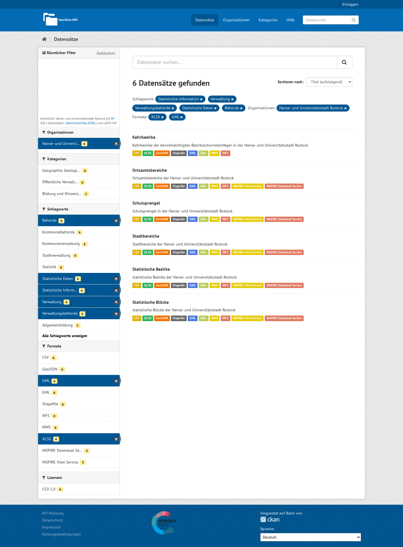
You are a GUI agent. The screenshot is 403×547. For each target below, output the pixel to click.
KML (193, 153)
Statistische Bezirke (151, 269)
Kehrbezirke (143, 137)
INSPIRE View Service (247, 186)
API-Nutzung (53, 513)
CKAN (269, 519)
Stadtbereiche (145, 236)
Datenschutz (52, 520)
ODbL (92, 123)
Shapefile (179, 153)
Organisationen (236, 19)
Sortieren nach (290, 81)
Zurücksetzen (106, 53)
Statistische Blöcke (150, 302)
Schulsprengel (146, 203)
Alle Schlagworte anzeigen (64, 335)
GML (203, 153)
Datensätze (204, 19)
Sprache (267, 528)
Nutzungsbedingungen (61, 534)
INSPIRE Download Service (284, 186)
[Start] (44, 39)
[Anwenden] (353, 19)
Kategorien (268, 19)
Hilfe (290, 19)
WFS (225, 153)
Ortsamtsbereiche (149, 170)
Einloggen (350, 4)
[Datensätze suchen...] (235, 62)
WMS (214, 153)
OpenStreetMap (76, 123)
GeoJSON (162, 153)
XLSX (147, 153)
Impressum (51, 527)
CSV (136, 153)
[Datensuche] (331, 19)
